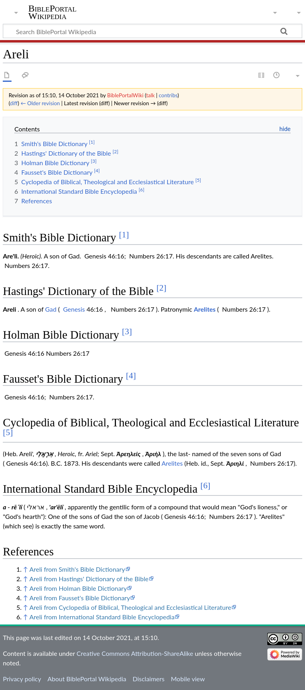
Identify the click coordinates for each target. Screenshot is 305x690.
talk (150, 95)
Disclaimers (148, 678)
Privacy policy (22, 678)
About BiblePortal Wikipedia (86, 678)
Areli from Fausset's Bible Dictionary (79, 597)
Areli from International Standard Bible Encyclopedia (101, 617)
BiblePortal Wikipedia (52, 12)
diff (14, 103)
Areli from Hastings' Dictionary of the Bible (89, 578)
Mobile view (188, 678)
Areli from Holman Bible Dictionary (78, 588)
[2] (161, 288)
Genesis (74, 309)
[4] (131, 375)
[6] (205, 485)
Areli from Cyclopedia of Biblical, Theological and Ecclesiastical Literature (130, 607)
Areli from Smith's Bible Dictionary (77, 569)
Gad (51, 309)
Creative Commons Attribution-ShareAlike (135, 653)
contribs (168, 95)
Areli (9, 309)
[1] (124, 234)
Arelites (205, 309)
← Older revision (40, 103)
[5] (8, 432)
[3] (127, 331)
